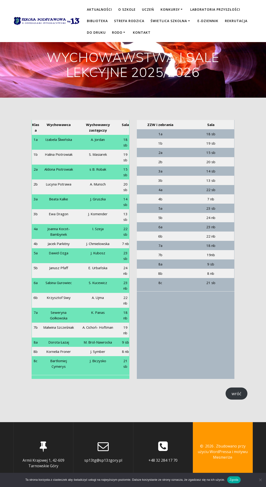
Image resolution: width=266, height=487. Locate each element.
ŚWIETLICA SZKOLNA (169, 21)
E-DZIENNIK (207, 21)
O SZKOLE (127, 9)
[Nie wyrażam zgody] (260, 479)
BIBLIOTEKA (97, 21)
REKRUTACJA (236, 21)
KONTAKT (142, 32)
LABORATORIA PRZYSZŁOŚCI (215, 9)
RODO (117, 32)
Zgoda (234, 479)
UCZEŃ (148, 9)
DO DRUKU (96, 32)
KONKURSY (170, 9)
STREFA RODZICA (129, 21)
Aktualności (99, 9)
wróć (236, 393)
